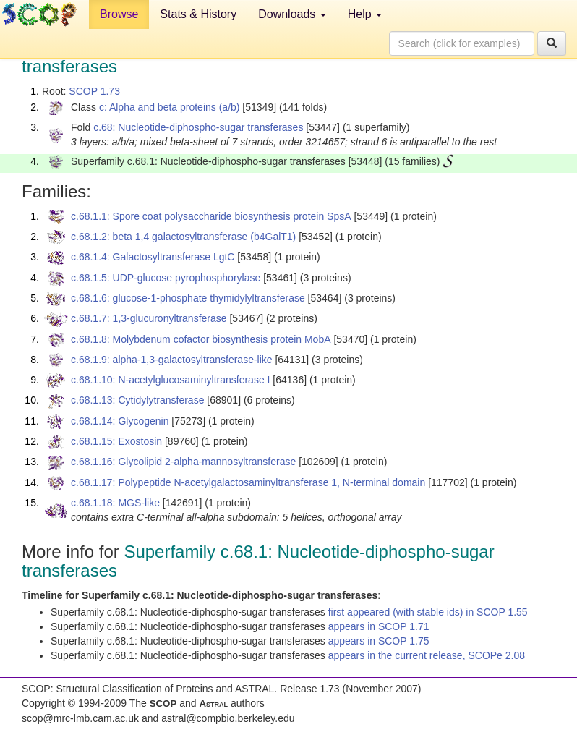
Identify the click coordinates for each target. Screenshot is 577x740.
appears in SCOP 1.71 (378, 626)
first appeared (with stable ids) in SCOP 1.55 (428, 612)
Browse (119, 14)
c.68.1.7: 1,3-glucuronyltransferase (149, 318)
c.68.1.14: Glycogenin (119, 421)
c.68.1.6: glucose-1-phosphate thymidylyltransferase (188, 298)
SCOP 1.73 (94, 91)
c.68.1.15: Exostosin (116, 441)
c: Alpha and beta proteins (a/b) (169, 107)
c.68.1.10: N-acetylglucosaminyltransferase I (170, 380)
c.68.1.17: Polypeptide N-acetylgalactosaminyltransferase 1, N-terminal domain (248, 482)
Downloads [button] (292, 14)
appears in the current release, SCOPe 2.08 (426, 655)
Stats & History (198, 14)
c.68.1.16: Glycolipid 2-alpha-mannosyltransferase (183, 461)
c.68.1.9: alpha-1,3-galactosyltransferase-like (172, 359)
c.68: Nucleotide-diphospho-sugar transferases (198, 127)
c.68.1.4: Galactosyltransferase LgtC (152, 257)
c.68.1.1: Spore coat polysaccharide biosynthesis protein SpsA (211, 216)
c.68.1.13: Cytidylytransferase (137, 400)
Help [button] (365, 14)
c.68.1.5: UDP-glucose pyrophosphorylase (165, 278)
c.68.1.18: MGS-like (115, 503)
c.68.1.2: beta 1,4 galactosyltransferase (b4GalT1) (183, 236)
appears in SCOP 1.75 (378, 641)
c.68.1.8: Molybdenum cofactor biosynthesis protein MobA (201, 339)
